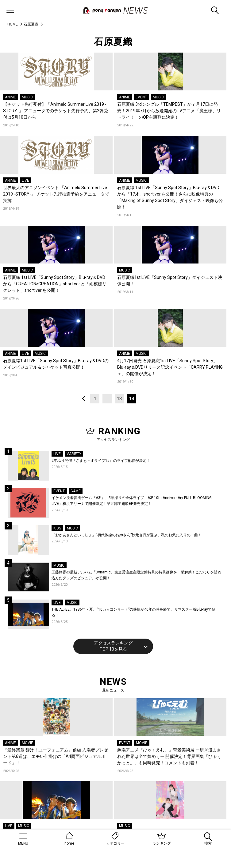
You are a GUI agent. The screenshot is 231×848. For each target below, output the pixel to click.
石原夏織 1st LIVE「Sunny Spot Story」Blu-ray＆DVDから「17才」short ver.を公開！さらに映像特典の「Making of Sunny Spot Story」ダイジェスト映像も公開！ (170, 197)
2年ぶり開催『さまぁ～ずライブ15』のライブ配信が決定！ (101, 460)
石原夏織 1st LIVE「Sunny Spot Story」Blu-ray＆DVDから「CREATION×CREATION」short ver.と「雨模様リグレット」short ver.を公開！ (54, 284)
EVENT (141, 97)
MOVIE (27, 743)
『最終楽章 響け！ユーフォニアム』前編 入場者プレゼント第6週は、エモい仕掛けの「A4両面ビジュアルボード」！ (55, 756)
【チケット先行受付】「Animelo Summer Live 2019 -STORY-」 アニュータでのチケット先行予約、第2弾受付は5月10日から (55, 111)
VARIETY (74, 454)
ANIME (10, 97)
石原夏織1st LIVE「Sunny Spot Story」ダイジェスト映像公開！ (169, 280)
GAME (76, 491)
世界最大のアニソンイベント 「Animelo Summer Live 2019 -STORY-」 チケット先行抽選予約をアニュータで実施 (56, 194)
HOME (12, 24)
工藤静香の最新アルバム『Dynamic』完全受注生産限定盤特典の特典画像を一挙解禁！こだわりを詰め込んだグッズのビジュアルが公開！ (136, 575)
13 (119, 399)
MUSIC (27, 97)
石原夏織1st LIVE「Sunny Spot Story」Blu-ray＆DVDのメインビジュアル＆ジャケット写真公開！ (56, 364)
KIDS (57, 528)
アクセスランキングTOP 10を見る (113, 646)
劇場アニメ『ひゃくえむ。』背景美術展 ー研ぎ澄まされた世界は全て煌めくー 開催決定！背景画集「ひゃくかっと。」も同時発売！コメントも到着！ (169, 756)
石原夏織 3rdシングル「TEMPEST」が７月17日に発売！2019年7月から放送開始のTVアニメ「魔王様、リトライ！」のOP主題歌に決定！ (169, 111)
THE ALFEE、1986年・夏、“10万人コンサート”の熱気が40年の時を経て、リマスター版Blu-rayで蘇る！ (133, 612)
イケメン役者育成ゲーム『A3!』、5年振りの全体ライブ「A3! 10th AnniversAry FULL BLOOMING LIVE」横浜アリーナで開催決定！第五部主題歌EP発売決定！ (132, 501)
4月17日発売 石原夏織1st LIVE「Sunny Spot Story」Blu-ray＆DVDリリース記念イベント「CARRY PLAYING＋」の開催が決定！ (170, 367)
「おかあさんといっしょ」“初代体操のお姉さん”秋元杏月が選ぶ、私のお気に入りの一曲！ (127, 535)
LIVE (25, 180)
